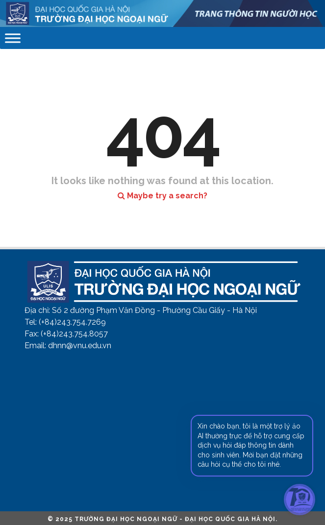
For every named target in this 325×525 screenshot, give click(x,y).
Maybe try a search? (162, 195)
